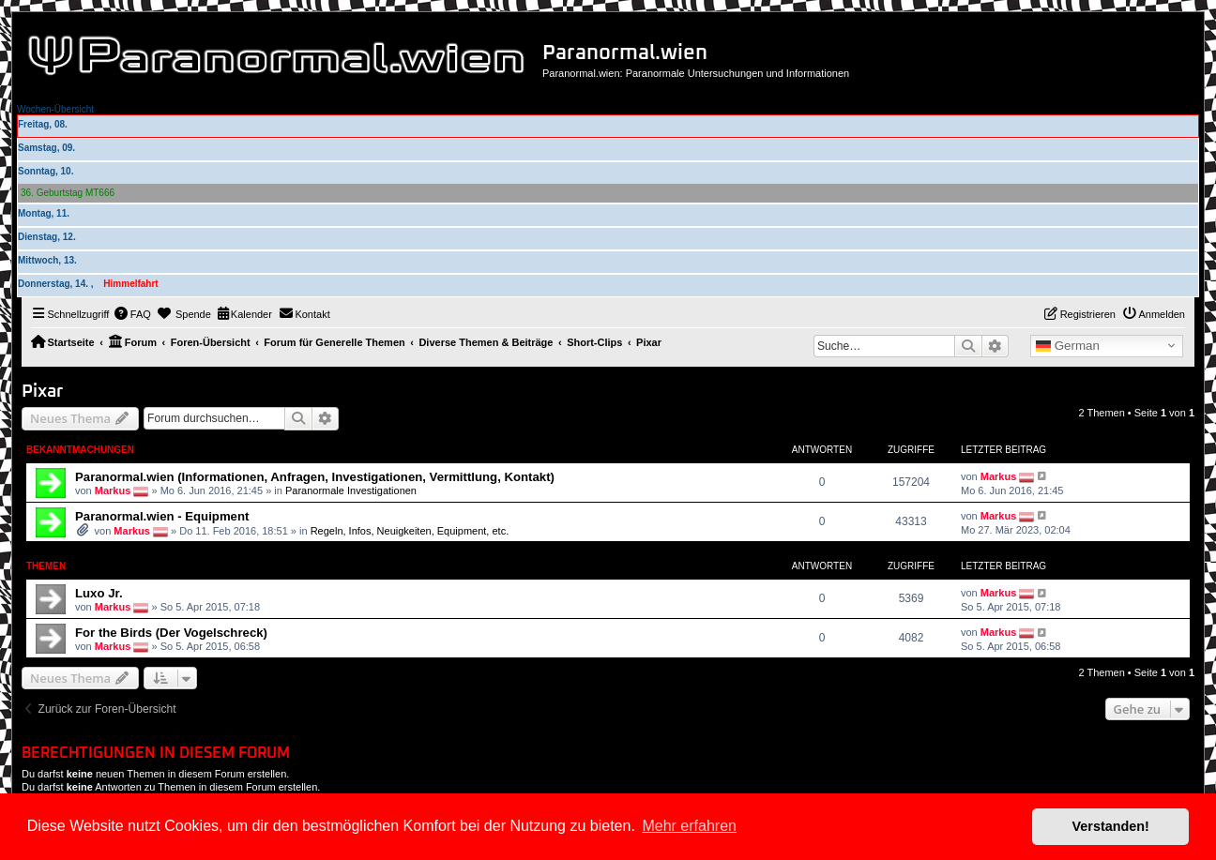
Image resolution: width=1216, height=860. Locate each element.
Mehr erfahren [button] (689, 826)
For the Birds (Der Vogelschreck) (171, 633)
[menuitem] (132, 314)
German (1068, 346)
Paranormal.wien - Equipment (162, 516)
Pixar (42, 391)
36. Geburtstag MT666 (67, 193)
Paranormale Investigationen (351, 489)
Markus (113, 489)
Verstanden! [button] (1110, 826)
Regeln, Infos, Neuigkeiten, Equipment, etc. (410, 530)
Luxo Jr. (99, 593)
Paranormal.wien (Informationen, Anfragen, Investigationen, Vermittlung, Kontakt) (315, 477)
